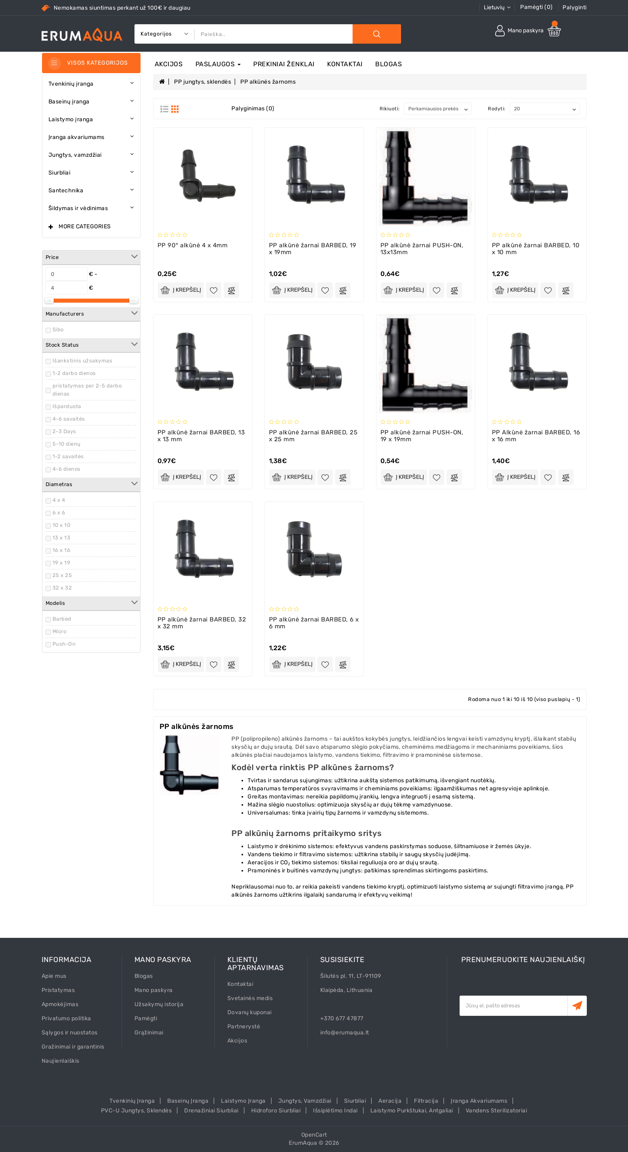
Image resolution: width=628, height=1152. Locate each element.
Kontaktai (345, 64)
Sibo (58, 329)
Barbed (62, 619)
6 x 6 (59, 513)
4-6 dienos (67, 469)
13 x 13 (62, 538)
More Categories (85, 226)
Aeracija (389, 1100)
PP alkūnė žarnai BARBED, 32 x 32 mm (202, 623)
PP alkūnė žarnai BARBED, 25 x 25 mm (313, 436)
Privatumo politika (66, 1018)
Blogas (388, 64)
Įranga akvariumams (479, 1100)
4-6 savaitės (69, 419)
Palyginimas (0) (253, 108)
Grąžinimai (149, 1032)
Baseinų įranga (187, 1100)
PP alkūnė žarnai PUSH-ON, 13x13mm (422, 249)
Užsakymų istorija (159, 1004)
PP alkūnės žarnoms (268, 81)
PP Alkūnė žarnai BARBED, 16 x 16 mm (536, 436)
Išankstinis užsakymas (83, 361)
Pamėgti (146, 1018)
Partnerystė (243, 1026)
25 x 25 (62, 575)
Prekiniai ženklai (284, 64)
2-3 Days (64, 431)
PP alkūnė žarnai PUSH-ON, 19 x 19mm (422, 436)
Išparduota (67, 406)
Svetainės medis (250, 998)
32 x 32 (62, 588)
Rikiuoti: (390, 109)
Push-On (64, 644)
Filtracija (426, 1100)
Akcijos (169, 64)
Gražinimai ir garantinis (73, 1046)
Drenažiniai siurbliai (211, 1110)
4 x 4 (59, 500)
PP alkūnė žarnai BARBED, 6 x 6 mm (314, 623)
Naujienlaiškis (61, 1060)
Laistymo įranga (243, 1100)
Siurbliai (355, 1100)
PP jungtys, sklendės (202, 81)
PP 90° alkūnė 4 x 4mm (193, 245)
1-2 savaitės (68, 456)
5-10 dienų (67, 444)
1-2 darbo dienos (74, 373)
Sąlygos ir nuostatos (70, 1032)
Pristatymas (58, 990)
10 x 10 (62, 525)
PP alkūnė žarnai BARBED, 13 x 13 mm (201, 436)
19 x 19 (62, 563)
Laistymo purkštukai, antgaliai (411, 1110)
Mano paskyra (153, 990)
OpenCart (314, 1134)
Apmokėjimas (60, 1004)
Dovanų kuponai (249, 1012)
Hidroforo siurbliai (276, 1110)
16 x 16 (62, 550)
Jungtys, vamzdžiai (305, 1100)
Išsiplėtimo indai (335, 1110)
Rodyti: (497, 109)
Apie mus (54, 976)
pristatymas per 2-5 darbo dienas (87, 390)
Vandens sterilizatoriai (496, 1110)
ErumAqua (303, 1142)
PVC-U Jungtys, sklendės (136, 1110)
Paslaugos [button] (218, 64)
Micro (60, 631)
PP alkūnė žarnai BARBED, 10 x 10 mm (536, 249)
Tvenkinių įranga (132, 1100)
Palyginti (575, 7)
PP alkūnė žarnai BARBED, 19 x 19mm (313, 249)
